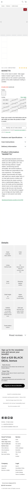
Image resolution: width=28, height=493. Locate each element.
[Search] (22, 2)
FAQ (17, 454)
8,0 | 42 (22, 107)
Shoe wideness (5, 448)
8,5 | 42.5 (5, 110)
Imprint (17, 466)
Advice (17, 441)
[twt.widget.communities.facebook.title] (2, 417)
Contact (17, 456)
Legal (17, 463)
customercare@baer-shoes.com (10, 426)
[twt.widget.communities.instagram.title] (5, 417)
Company (4, 463)
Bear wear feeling (5, 454)
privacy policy (8, 132)
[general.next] (27, 21)
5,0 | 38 (22, 100)
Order (17, 439)
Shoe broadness (5, 450)
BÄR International (7, 485)
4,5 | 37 (14, 100)
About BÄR (4, 466)
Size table (23, 97)
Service (18, 437)
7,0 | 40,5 (5, 107)
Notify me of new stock (14, 127)
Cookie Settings (19, 472)
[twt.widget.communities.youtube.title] (8, 417)
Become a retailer (5, 470)
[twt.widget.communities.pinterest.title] (11, 417)
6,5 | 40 (22, 103)
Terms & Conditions (20, 474)
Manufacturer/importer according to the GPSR (12, 200)
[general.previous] (1, 21)
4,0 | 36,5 (5, 100)
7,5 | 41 (14, 107)
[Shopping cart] (25, 2)
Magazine (3, 468)
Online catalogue (19, 448)
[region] (14, 35)
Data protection (19, 470)
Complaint (18, 445)
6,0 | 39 (14, 103)
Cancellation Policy (20, 468)
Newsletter (18, 450)
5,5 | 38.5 (5, 103)
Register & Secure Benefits (13, 385)
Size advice (4, 452)
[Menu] (2, 1)
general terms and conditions (20, 130)
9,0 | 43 (14, 110)
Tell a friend (18, 452)
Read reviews (16, 335)
